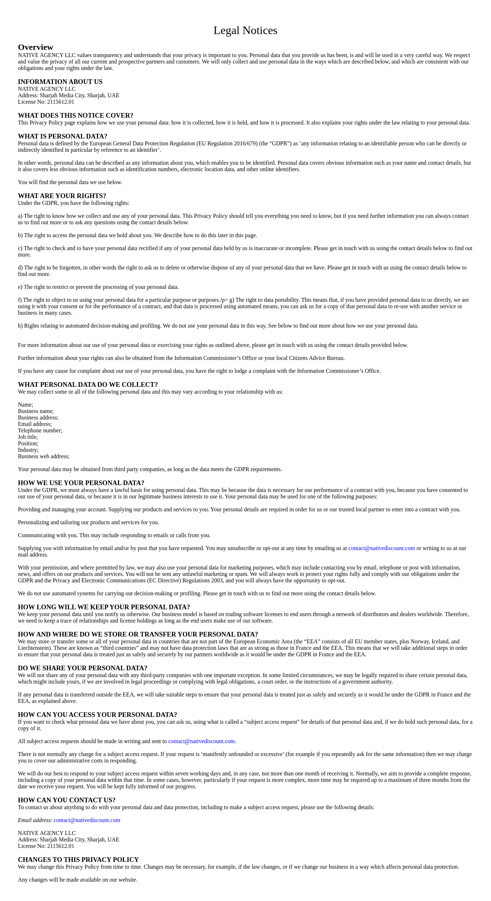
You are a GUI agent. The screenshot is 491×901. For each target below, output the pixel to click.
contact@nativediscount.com (381, 548)
